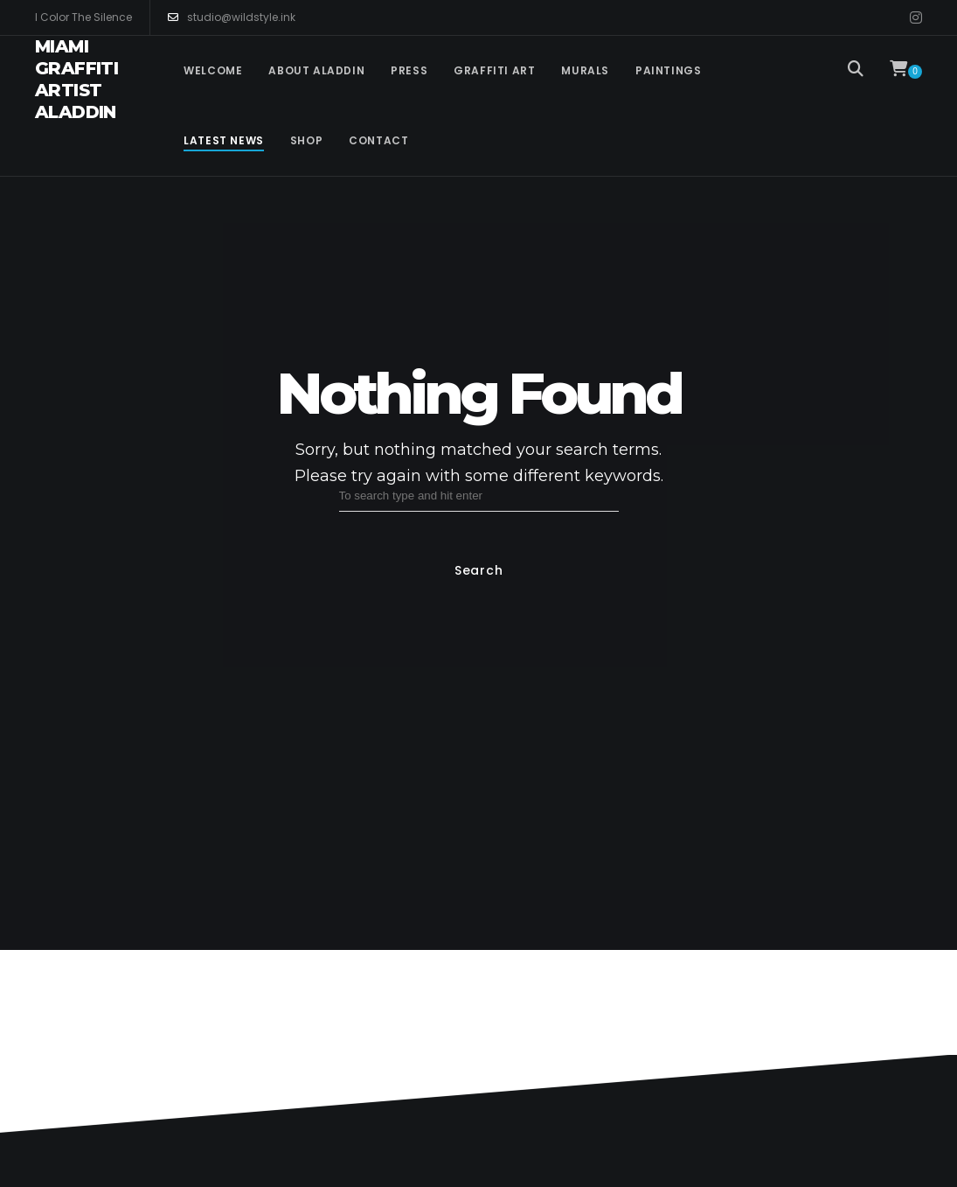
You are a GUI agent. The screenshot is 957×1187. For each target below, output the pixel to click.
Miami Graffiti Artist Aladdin (76, 79)
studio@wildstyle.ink (231, 17)
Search (478, 570)
